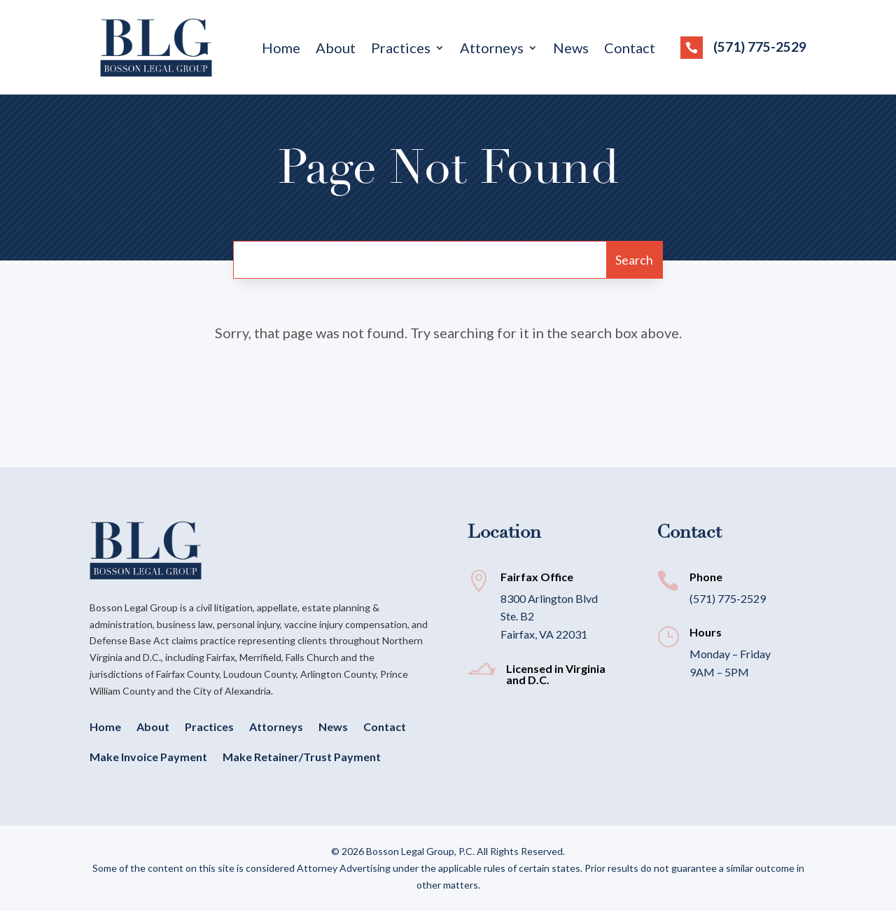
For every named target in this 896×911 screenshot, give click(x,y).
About (336, 49)
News (571, 49)
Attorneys (492, 49)
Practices (400, 49)
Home (281, 49)
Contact (629, 49)
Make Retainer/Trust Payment (302, 756)
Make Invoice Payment (148, 756)
